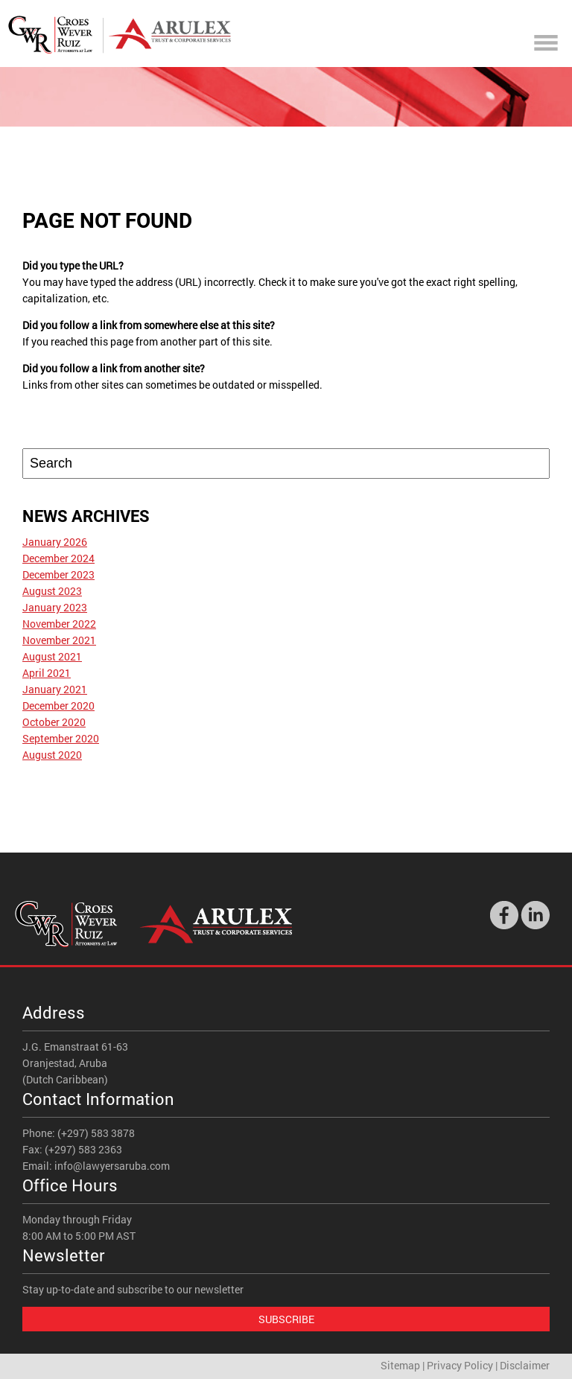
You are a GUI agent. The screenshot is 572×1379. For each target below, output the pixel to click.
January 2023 (54, 607)
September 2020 (60, 738)
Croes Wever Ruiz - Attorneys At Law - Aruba (119, 34)
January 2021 (54, 689)
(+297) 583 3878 (96, 1133)
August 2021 (52, 656)
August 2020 (52, 755)
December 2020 (58, 705)
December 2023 (58, 574)
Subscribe (286, 1319)
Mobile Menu (546, 43)
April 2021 (46, 673)
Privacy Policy (460, 1365)
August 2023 (52, 591)
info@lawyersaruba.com (112, 1166)
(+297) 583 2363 (83, 1149)
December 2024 (58, 558)
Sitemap (400, 1365)
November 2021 (59, 640)
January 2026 (54, 542)
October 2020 (54, 722)
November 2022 (59, 624)
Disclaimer (525, 1365)
